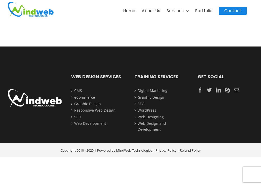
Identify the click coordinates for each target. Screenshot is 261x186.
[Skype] (227, 90)
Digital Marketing (152, 90)
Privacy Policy (165, 150)
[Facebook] (200, 90)
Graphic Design (87, 103)
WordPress (147, 110)
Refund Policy (190, 150)
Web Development (90, 123)
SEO (77, 116)
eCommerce (84, 97)
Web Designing (151, 116)
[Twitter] (209, 90)
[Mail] (236, 90)
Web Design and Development (152, 126)
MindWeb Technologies (134, 150)
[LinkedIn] (218, 90)
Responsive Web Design (95, 110)
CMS (78, 90)
